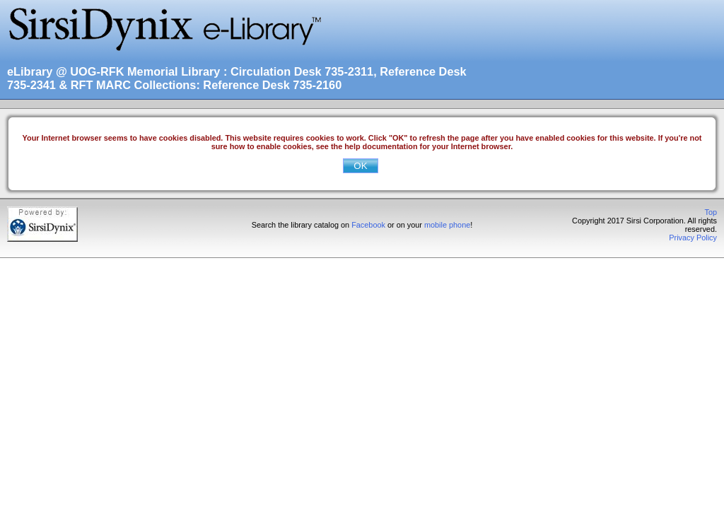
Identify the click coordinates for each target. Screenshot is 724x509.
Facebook (368, 225)
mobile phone (447, 225)
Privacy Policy (693, 237)
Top (710, 212)
